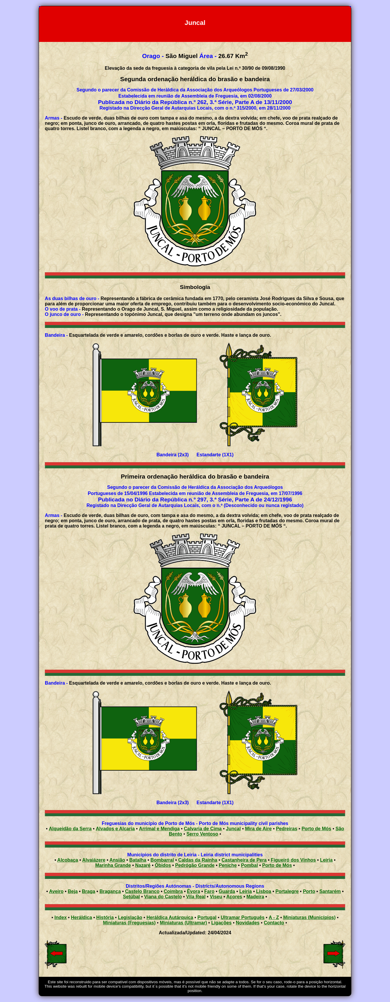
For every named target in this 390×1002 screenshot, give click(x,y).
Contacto (274, 922)
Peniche (228, 865)
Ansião (117, 860)
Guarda (227, 891)
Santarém (330, 891)
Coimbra (173, 891)
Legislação (130, 917)
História (105, 917)
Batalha (137, 860)
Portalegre (287, 891)
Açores (234, 896)
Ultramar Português (242, 917)
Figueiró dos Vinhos (293, 860)
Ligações (221, 922)
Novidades (248, 922)
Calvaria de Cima (203, 828)
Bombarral (162, 860)
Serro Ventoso (202, 833)
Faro (209, 891)
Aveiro (56, 891)
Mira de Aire (258, 828)
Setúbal (131, 896)
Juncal (233, 828)
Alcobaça (67, 860)
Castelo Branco (142, 891)
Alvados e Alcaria (115, 828)
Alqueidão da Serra (70, 828)
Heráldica (81, 917)
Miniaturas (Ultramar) (183, 922)
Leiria (326, 860)
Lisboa (263, 891)
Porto (309, 891)
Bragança (110, 891)
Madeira (255, 896)
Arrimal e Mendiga (159, 828)
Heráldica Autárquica (170, 917)
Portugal (207, 917)
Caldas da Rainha (197, 860)
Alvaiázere (93, 860)
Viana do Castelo (163, 896)
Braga (88, 891)
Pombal (249, 865)
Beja (73, 891)
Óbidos (163, 865)
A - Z (274, 917)
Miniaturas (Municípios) (309, 917)
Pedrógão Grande (194, 865)
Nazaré (142, 865)
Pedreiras (286, 828)
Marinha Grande (113, 865)
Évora (193, 891)
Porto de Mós (316, 828)
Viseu (216, 896)
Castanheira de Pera (244, 860)
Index (61, 917)
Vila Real (195, 896)
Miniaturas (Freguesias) (129, 922)
